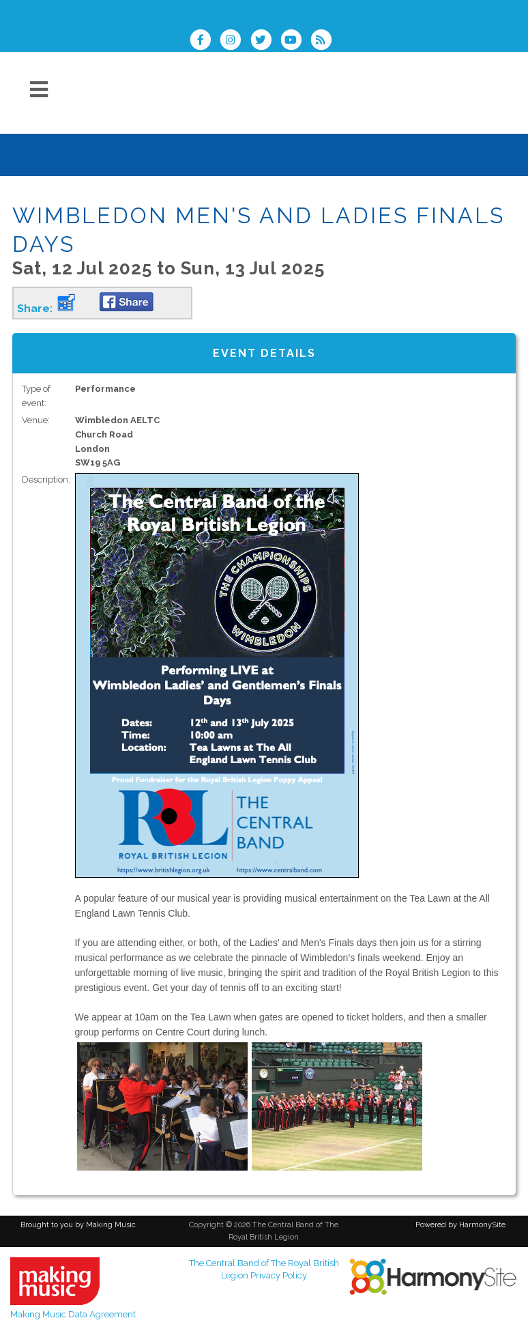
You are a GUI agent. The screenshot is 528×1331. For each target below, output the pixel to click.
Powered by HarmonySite (460, 1224)
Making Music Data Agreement (73, 1314)
